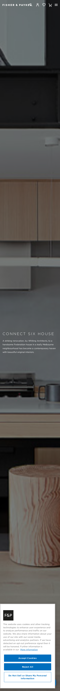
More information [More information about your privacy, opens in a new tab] (29, 660)
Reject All (27, 677)
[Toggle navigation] (56, 5)
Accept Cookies (27, 668)
